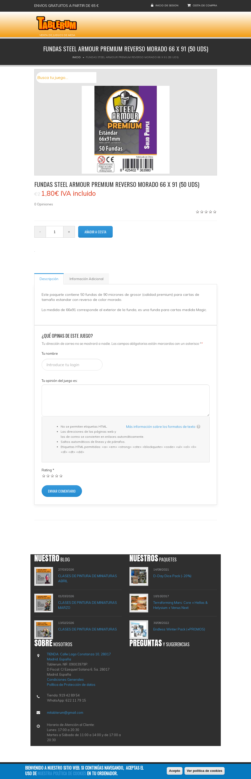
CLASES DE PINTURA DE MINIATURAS (87, 629)
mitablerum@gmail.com (65, 712)
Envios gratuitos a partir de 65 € (66, 5)
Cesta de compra (205, 5)
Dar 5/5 (61, 476)
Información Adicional (87, 279)
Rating (48, 470)
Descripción (49, 279)
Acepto (174, 772)
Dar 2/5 (48, 476)
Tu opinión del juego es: (60, 381)
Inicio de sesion (166, 5)
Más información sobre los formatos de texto (160, 427)
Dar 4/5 (57, 476)
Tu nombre (50, 353)
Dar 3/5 (52, 476)
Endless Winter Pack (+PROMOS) (179, 629)
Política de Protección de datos (71, 685)
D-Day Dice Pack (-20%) (172, 576)
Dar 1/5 (44, 476)
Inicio (76, 57)
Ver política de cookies (204, 772)
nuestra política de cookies (62, 775)
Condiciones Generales (65, 679)
